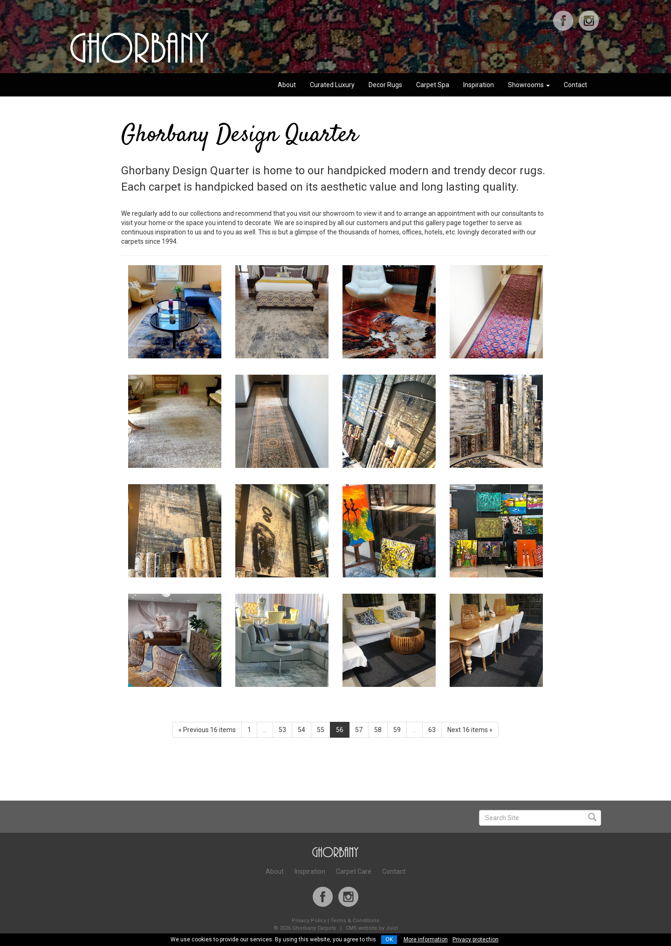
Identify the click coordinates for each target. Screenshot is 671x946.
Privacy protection (475, 939)
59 (397, 729)
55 (320, 729)
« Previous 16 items (207, 729)
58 (378, 729)
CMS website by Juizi (372, 928)
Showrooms (529, 85)
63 (432, 729)
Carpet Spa (432, 85)
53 (282, 729)
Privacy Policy (309, 921)
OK (389, 939)
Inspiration (478, 85)
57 (359, 729)
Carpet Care (353, 871)
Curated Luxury (332, 85)
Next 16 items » (470, 729)
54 (301, 729)
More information (426, 939)
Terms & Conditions (354, 921)
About (287, 85)
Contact (575, 85)
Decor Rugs (385, 85)
